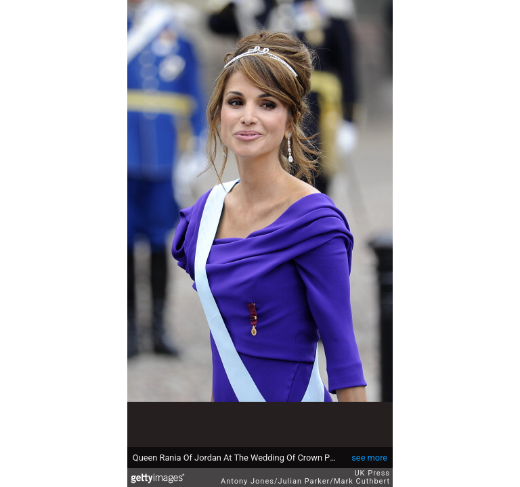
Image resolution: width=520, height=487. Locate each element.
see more (369, 458)
